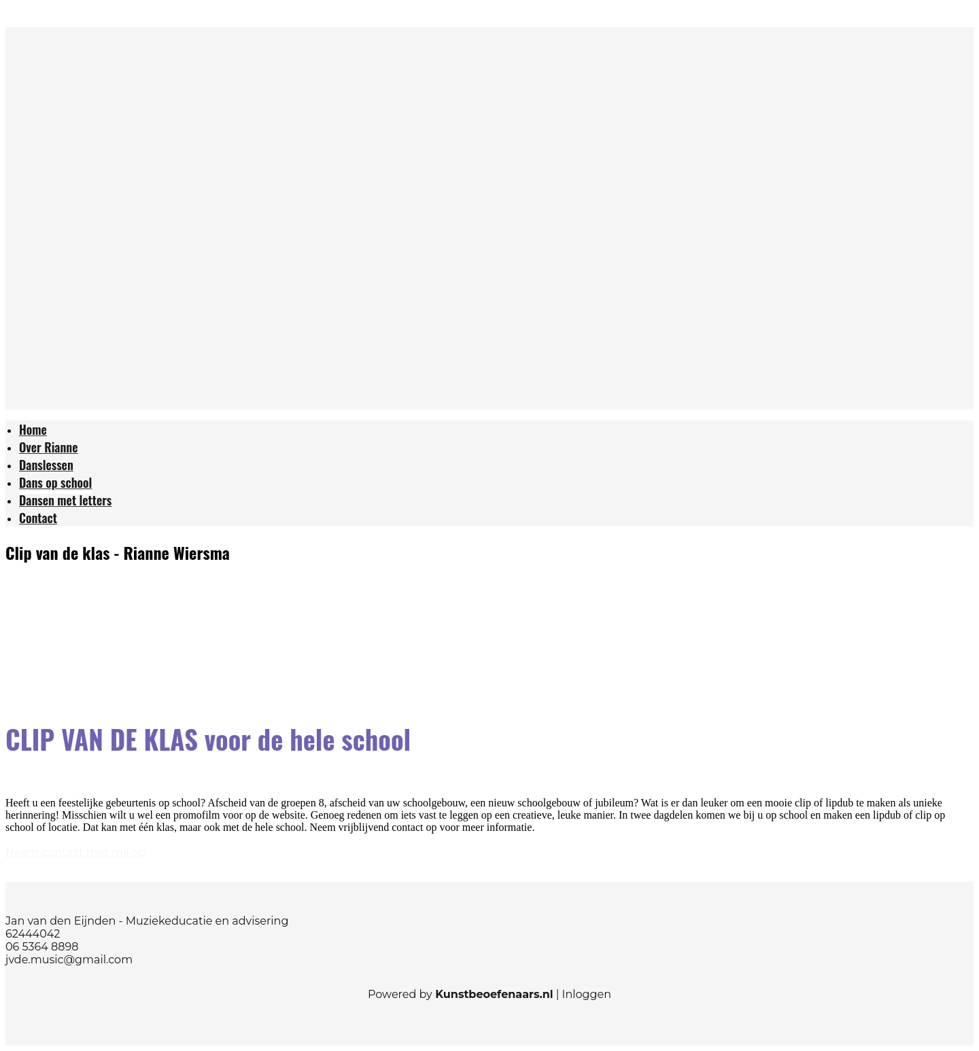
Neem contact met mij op (75, 852)
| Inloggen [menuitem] (582, 994)
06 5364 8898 (41, 946)
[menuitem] (33, 431)
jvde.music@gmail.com (69, 959)
